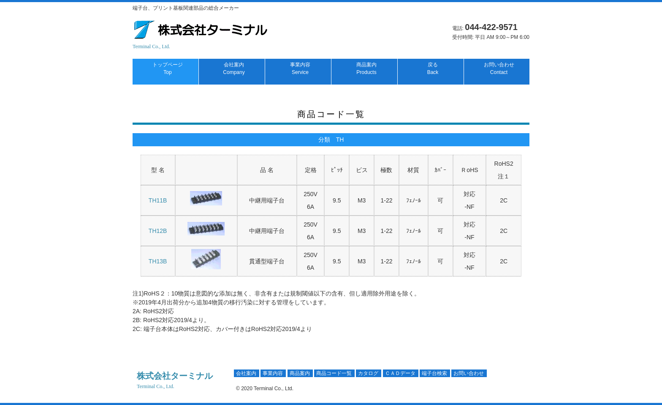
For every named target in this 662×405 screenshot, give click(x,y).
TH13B (158, 261)
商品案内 (366, 68)
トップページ (167, 68)
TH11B (158, 200)
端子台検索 (434, 373)
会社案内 (233, 68)
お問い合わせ (499, 68)
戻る (433, 68)
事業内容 (300, 68)
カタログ (368, 373)
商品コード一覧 (334, 373)
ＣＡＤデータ (400, 373)
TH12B (158, 230)
